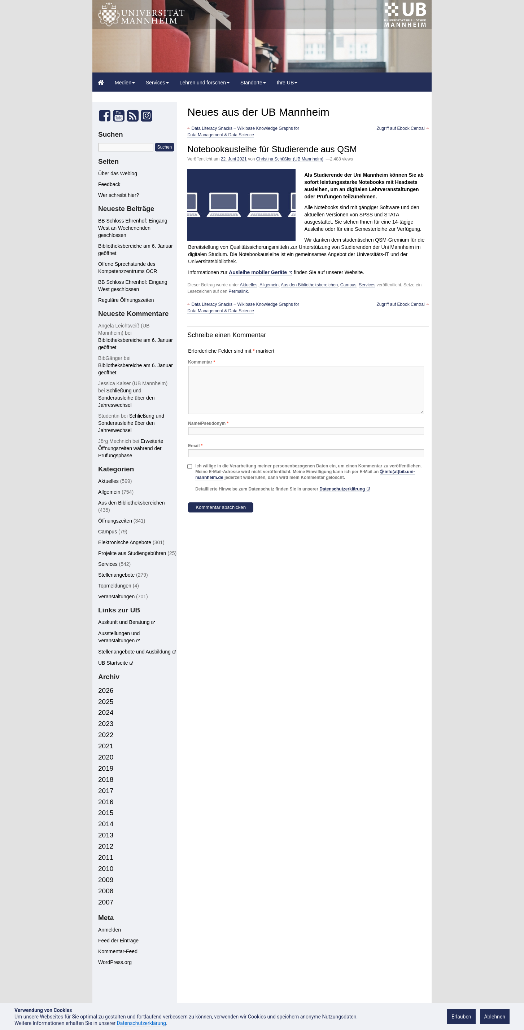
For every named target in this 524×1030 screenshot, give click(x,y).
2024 (105, 712)
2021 (105, 746)
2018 (105, 779)
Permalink (238, 291)
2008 (105, 891)
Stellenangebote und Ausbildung (134, 652)
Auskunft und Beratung (123, 622)
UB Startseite (113, 663)
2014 (105, 824)
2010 (105, 868)
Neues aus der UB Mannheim (258, 112)
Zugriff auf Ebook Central (402, 128)
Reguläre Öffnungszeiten (126, 300)
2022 (105, 735)
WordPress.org (115, 962)
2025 (105, 701)
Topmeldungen (114, 586)
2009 (105, 880)
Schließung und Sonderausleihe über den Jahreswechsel (126, 398)
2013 (105, 835)
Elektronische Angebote (124, 542)
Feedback (109, 184)
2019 (105, 768)
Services (157, 82)
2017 (105, 790)
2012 (105, 846)
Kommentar (201, 362)
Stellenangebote (116, 575)
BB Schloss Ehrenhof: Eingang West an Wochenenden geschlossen (132, 228)
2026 (105, 690)
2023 (105, 723)
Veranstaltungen (116, 596)
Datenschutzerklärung (342, 489)
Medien (125, 82)
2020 (105, 757)
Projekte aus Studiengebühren (132, 553)
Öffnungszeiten (115, 521)
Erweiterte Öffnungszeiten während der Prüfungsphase (130, 448)
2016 (105, 802)
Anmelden (109, 930)
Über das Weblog (117, 173)
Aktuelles (249, 284)
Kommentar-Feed (117, 951)
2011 (105, 857)
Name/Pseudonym (208, 423)
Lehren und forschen (205, 82)
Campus (348, 284)
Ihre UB (287, 82)
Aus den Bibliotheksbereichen (309, 284)
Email (195, 445)
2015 (105, 812)
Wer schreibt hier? (118, 195)
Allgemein (269, 284)
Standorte (253, 82)
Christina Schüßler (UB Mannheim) (289, 159)
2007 (105, 902)
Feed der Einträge (118, 940)
